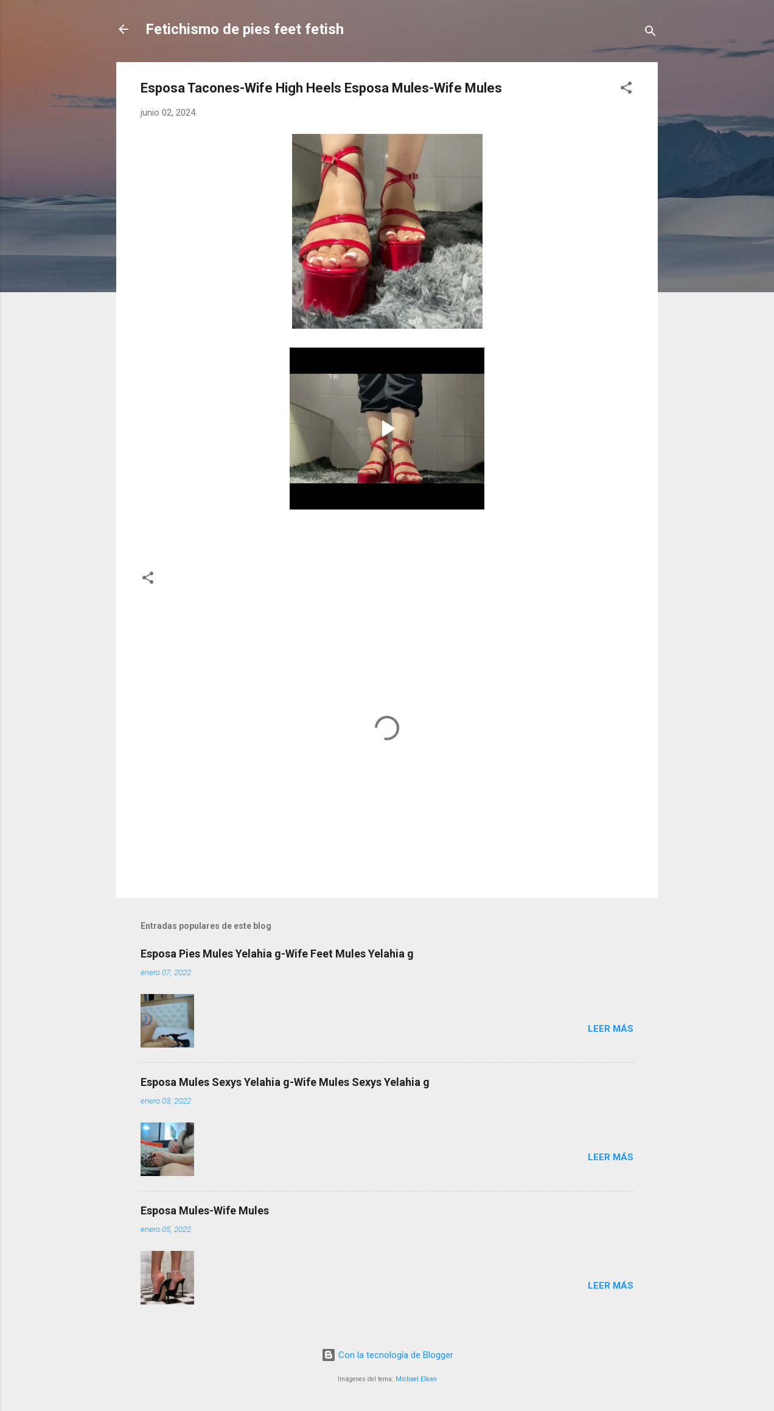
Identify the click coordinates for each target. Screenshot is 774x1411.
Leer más (610, 1028)
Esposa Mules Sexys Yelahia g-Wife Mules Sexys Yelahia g (285, 1082)
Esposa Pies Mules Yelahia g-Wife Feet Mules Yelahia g (277, 953)
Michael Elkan (416, 1379)
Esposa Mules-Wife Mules (205, 1210)
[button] (626, 89)
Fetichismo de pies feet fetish (244, 29)
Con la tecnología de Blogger (387, 1355)
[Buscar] (650, 33)
